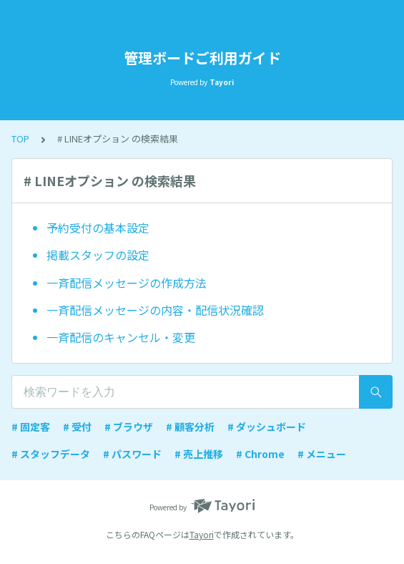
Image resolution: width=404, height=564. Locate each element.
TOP (20, 138)
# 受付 (77, 426)
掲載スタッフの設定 (97, 254)
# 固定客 (30, 426)
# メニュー (321, 454)
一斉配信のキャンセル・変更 (120, 337)
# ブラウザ (128, 426)
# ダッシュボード (266, 426)
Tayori (201, 534)
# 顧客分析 (190, 426)
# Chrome (260, 454)
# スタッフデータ (50, 454)
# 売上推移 (198, 454)
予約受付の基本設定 (97, 227)
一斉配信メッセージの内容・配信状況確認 (155, 310)
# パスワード (132, 454)
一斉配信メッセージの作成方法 (126, 282)
